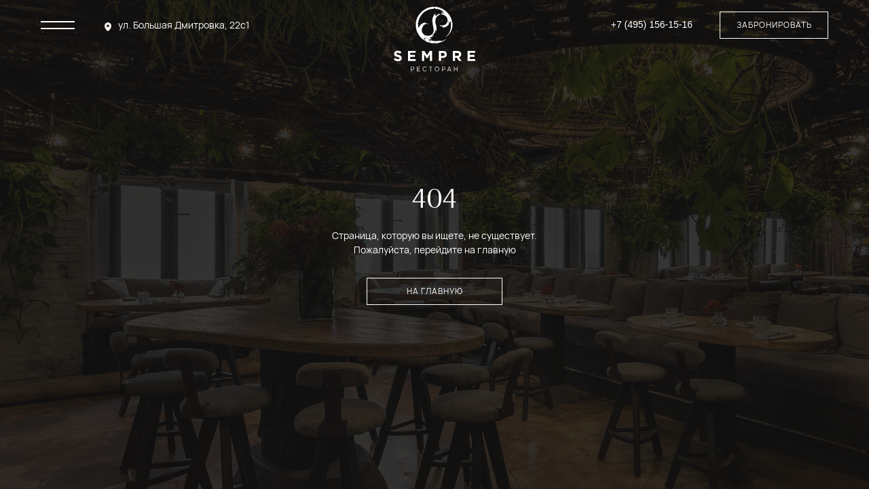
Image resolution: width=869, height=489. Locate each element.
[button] (774, 25)
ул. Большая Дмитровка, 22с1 (183, 24)
